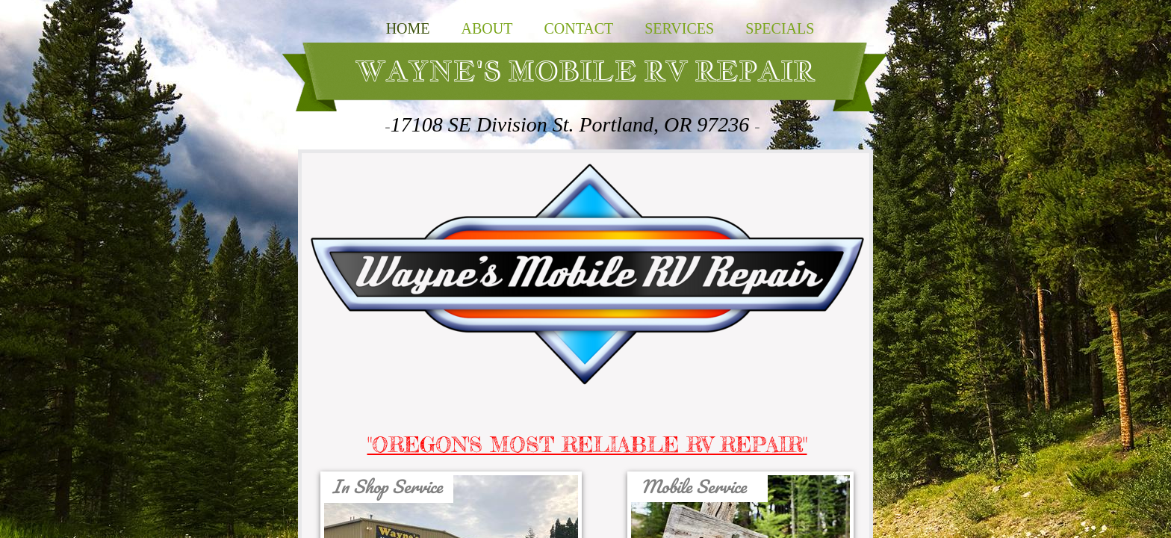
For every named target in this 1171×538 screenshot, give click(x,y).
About (487, 28)
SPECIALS (779, 28)
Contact (578, 28)
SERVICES (679, 28)
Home (408, 28)
